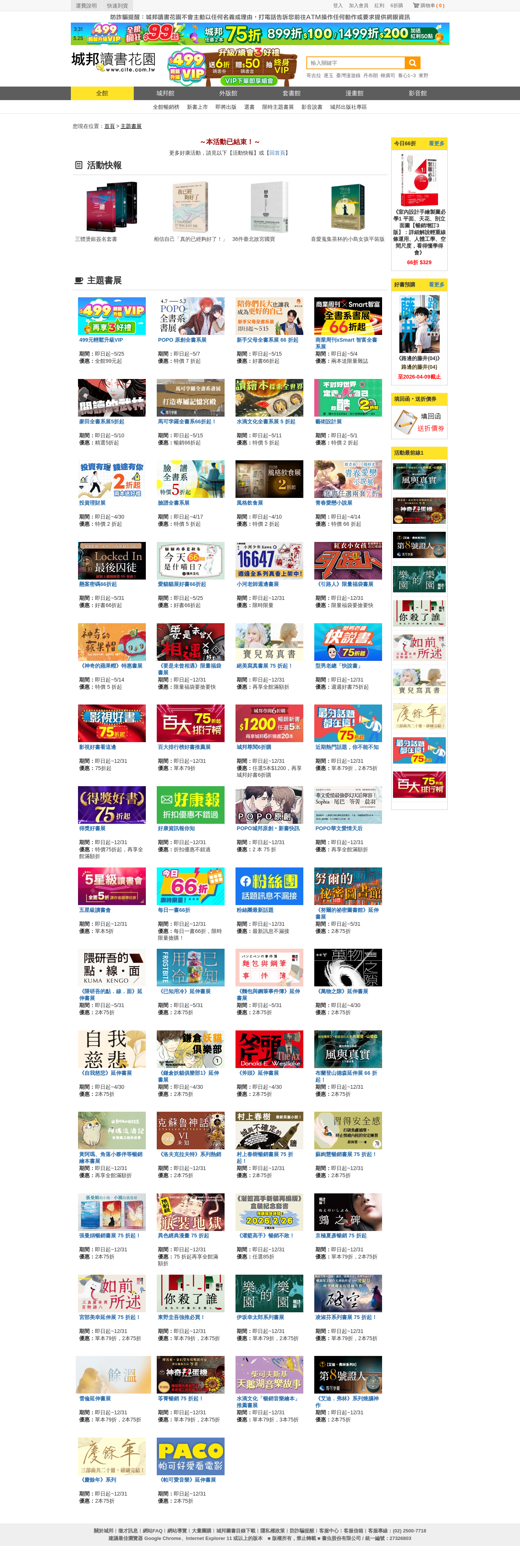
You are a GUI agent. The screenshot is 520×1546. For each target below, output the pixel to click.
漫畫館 (355, 93)
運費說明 (86, 6)
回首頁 (277, 153)
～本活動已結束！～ (229, 142)
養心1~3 (407, 75)
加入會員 (359, 5)
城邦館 (165, 93)
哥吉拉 (313, 75)
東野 (423, 75)
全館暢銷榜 (166, 107)
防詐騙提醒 (302, 1531)
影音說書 (312, 107)
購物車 (433, 5)
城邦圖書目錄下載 (235, 1531)
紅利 (379, 5)
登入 (338, 5)
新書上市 (197, 107)
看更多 (437, 143)
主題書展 (131, 126)
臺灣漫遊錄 (348, 75)
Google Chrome (162, 1538)
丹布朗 (370, 75)
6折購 (396, 5)
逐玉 (328, 75)
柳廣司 (388, 75)
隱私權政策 (272, 1531)
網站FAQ (153, 1531)
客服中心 (329, 1531)
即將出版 (226, 107)
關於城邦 (103, 1531)
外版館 (228, 93)
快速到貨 (117, 6)
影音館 (418, 93)
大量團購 (201, 1531)
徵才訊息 (128, 1531)
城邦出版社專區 (348, 107)
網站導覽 (177, 1531)
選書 (249, 107)
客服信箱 (353, 1531)
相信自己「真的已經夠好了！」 (191, 239)
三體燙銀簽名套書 (96, 239)
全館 (102, 93)
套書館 (292, 93)
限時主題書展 (278, 107)
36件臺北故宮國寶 (253, 239)
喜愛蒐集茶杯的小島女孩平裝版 (348, 239)
